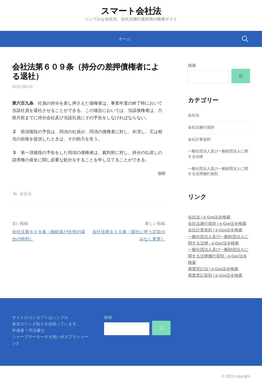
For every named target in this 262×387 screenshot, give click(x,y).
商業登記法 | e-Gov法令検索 (213, 268)
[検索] (240, 76)
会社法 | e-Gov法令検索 (209, 217)
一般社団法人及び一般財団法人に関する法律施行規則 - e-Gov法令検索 (218, 256)
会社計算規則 (199, 139)
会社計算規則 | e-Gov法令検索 (215, 230)
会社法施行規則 (201, 127)
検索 (192, 65)
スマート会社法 (131, 11)
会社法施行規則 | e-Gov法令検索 (217, 223)
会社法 (26, 193)
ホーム (125, 38)
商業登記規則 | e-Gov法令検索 (215, 275)
